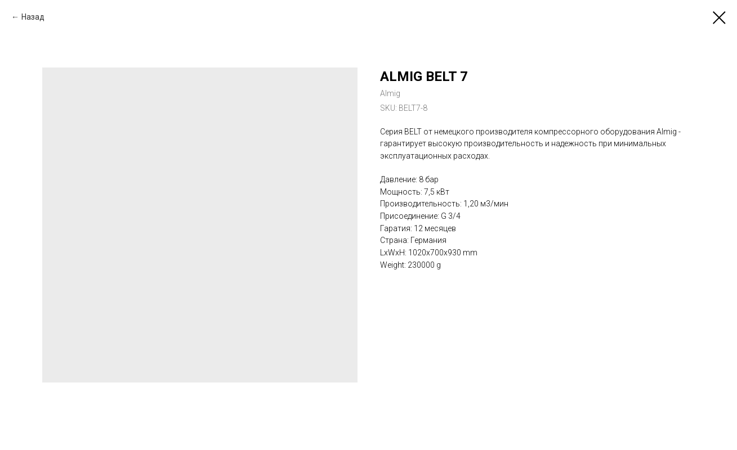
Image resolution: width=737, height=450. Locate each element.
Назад (32, 16)
